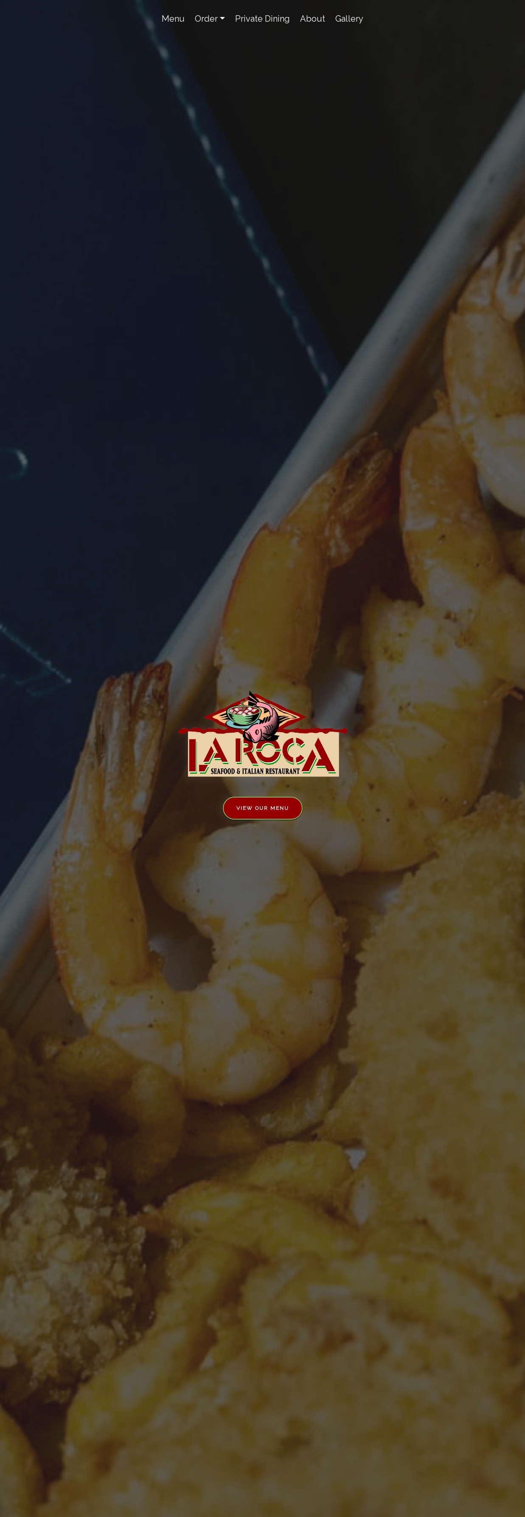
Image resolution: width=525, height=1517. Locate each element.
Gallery (349, 19)
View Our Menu (262, 808)
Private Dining (262, 19)
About (312, 19)
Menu (173, 19)
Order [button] (206, 19)
